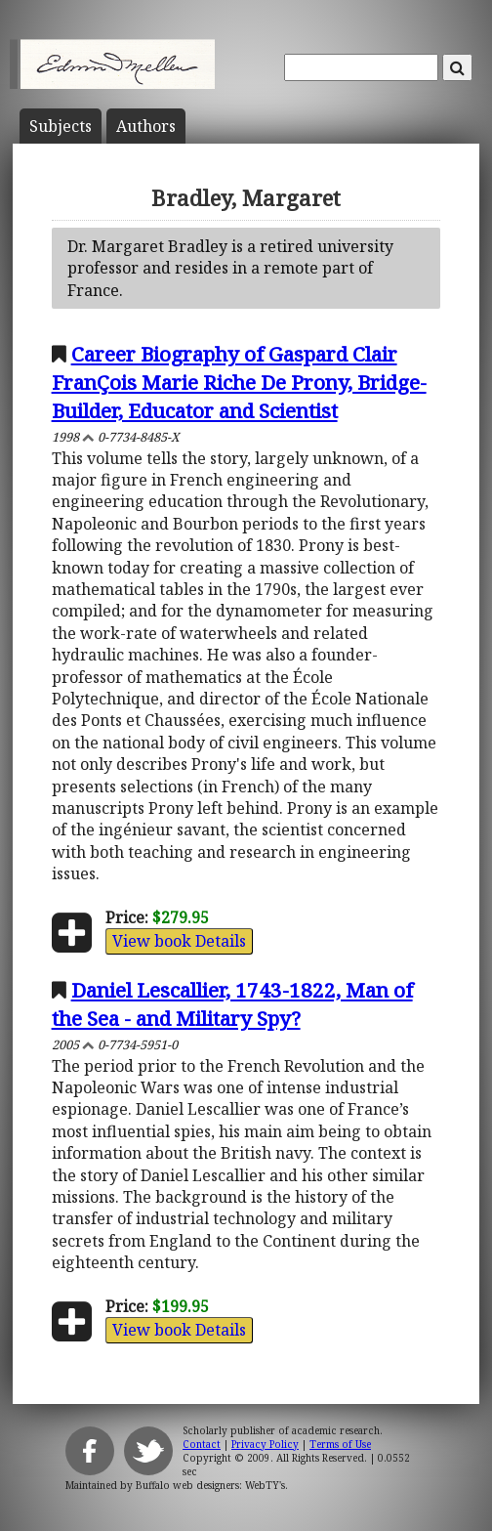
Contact (202, 1444)
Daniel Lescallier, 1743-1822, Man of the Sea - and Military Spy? (232, 1004)
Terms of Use (340, 1444)
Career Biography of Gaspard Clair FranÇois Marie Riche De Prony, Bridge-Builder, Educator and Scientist (239, 382)
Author (146, 126)
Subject (60, 126)
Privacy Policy (265, 1444)
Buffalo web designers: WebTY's (210, 1485)
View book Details (179, 941)
